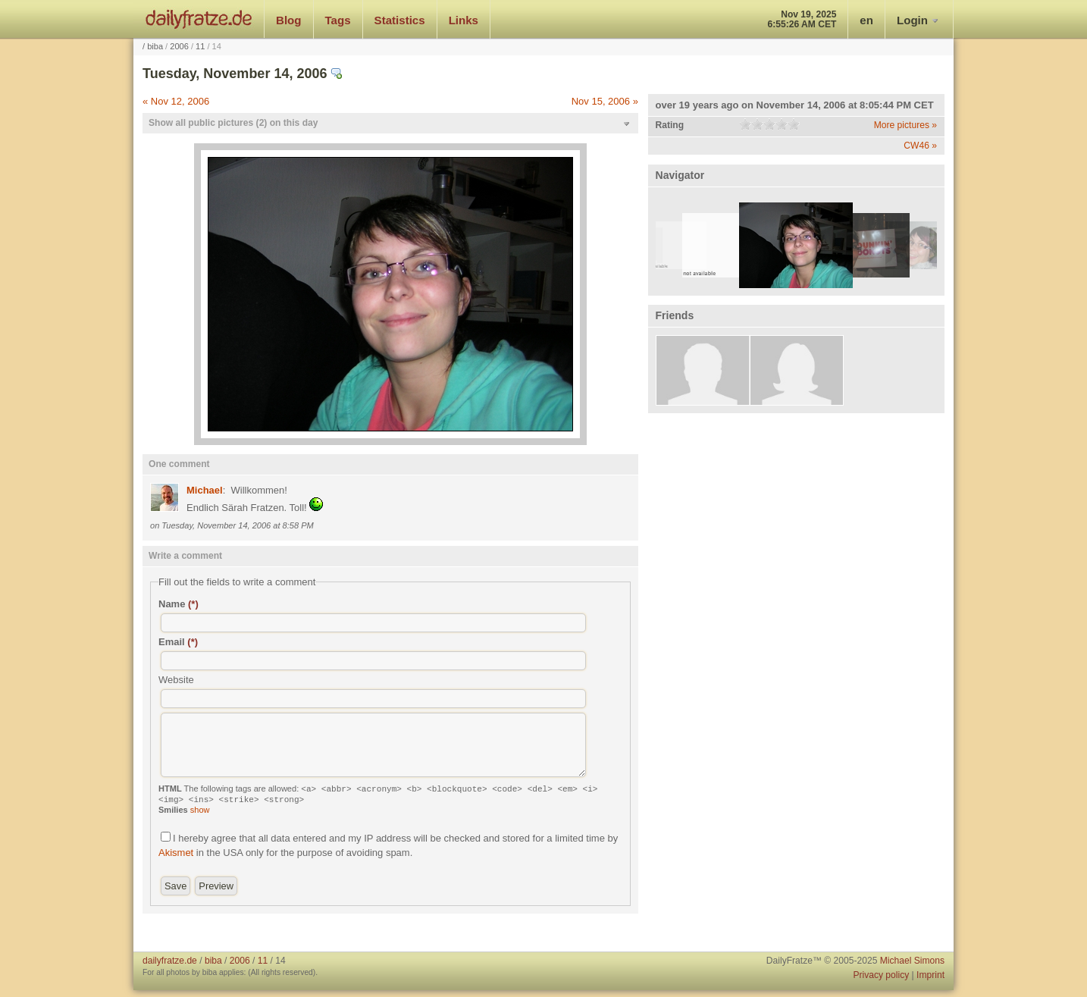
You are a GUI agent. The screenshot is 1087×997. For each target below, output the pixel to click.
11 (200, 46)
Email (178, 641)
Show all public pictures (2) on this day (233, 123)
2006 (179, 46)
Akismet (175, 852)
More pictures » (905, 125)
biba (155, 46)
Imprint (930, 975)
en (866, 20)
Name (178, 604)
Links (463, 20)
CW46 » (920, 145)
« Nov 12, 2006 (176, 101)
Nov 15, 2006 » (605, 101)
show (200, 809)
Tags (338, 20)
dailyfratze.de (199, 19)
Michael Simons (912, 960)
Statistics (399, 20)
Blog (289, 20)
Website (176, 679)
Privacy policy (881, 975)
